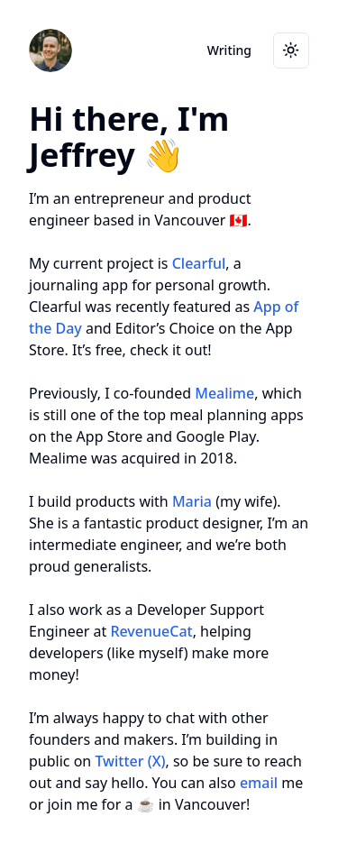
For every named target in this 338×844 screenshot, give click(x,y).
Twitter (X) (130, 761)
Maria (192, 501)
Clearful (199, 263)
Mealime (224, 393)
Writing (229, 50)
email (259, 783)
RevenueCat (151, 631)
